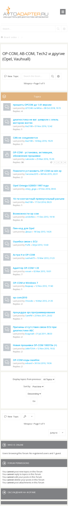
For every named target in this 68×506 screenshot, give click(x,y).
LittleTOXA (30, 348)
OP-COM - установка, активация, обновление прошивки (33, 154)
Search (52, 76)
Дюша (28, 231)
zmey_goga (30, 188)
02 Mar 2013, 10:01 (42, 271)
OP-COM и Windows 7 (25, 282)
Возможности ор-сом (26, 213)
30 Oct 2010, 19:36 (42, 363)
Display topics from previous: (34, 379)
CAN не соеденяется (25, 137)
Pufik (27, 244)
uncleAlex (30, 216)
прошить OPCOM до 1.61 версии (32, 104)
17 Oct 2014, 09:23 (43, 202)
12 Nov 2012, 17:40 (44, 286)
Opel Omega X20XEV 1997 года (31, 185)
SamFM (28, 315)
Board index (10, 37)
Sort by (33, 386)
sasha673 (30, 258)
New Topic (13, 76)
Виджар (29, 286)
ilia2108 (29, 126)
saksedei (29, 159)
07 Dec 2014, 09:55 (47, 188)
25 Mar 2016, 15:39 (45, 159)
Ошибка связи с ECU (25, 241)
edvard (28, 363)
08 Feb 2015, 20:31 (49, 174)
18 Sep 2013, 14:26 (42, 231)
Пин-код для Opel (23, 228)
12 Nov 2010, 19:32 (46, 348)
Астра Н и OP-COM (24, 254)
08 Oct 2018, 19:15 (52, 108)
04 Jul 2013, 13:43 (40, 244)
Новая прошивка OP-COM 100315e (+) (35, 345)
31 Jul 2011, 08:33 (44, 333)
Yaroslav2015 (31, 174)
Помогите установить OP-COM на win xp (37, 170)
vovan (28, 271)
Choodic (29, 300)
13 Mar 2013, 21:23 (46, 258)
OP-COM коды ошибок (26, 360)
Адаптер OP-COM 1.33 (26, 267)
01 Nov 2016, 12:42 (43, 126)
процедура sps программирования (34, 312)
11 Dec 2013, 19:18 (45, 216)
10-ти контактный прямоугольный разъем (38, 198)
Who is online (15, 444)
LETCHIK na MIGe (33, 108)
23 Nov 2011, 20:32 (43, 315)
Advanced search (58, 76)
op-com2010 (20, 297)
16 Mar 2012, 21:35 (44, 300)
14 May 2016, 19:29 (44, 140)
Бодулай (29, 333)
